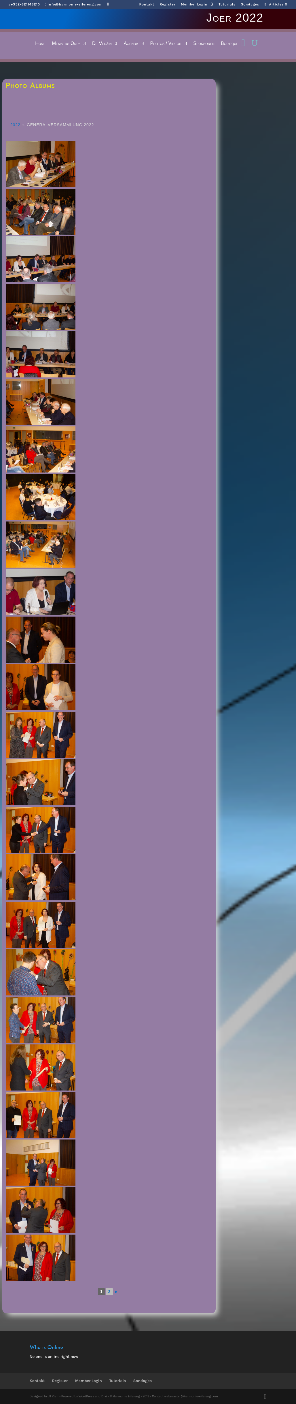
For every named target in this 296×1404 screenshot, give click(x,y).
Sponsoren (204, 43)
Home (40, 43)
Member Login (194, 4)
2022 (15, 124)
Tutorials (227, 4)
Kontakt (146, 4)
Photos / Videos (165, 43)
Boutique (229, 43)
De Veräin (102, 43)
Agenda (131, 43)
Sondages (250, 4)
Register (168, 4)
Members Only (66, 43)
